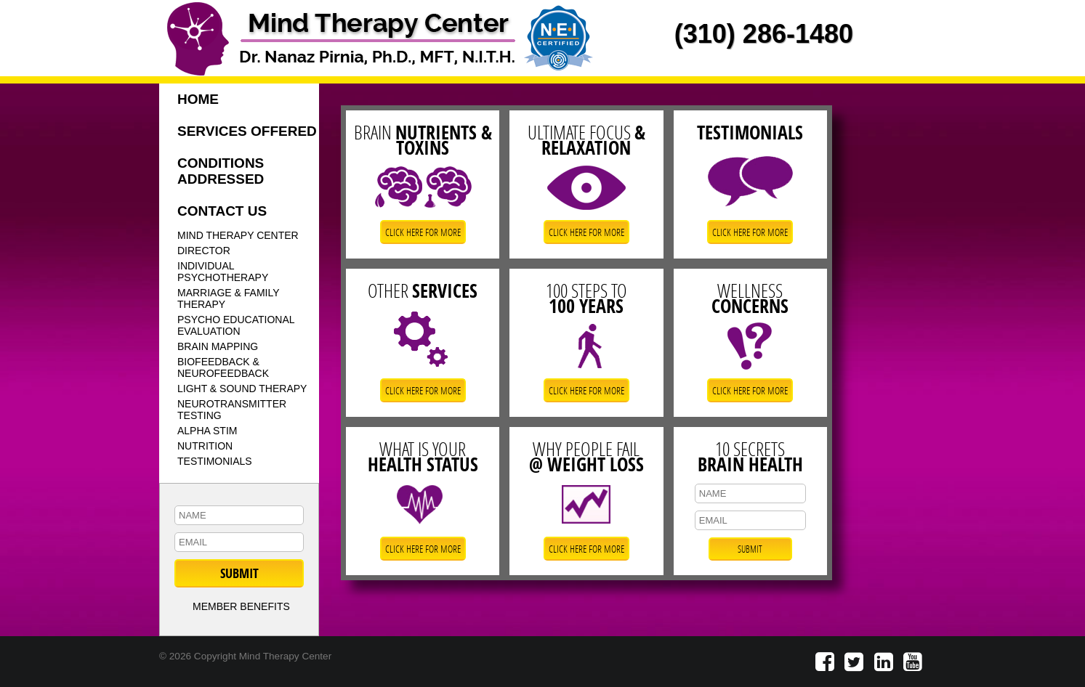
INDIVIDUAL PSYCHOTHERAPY (222, 271)
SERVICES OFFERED (247, 131)
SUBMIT (239, 573)
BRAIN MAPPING (217, 346)
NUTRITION (205, 446)
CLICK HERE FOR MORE (423, 232)
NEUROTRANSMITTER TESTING (231, 409)
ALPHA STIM (207, 430)
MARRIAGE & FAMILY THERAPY (228, 298)
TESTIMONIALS (214, 461)
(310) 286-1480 (763, 34)
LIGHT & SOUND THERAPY (242, 388)
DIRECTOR (203, 250)
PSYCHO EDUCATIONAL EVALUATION (236, 325)
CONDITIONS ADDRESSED (220, 171)
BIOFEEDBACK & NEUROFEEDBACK (223, 367)
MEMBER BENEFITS (241, 606)
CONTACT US (222, 211)
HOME (198, 99)
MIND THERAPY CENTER (238, 235)
